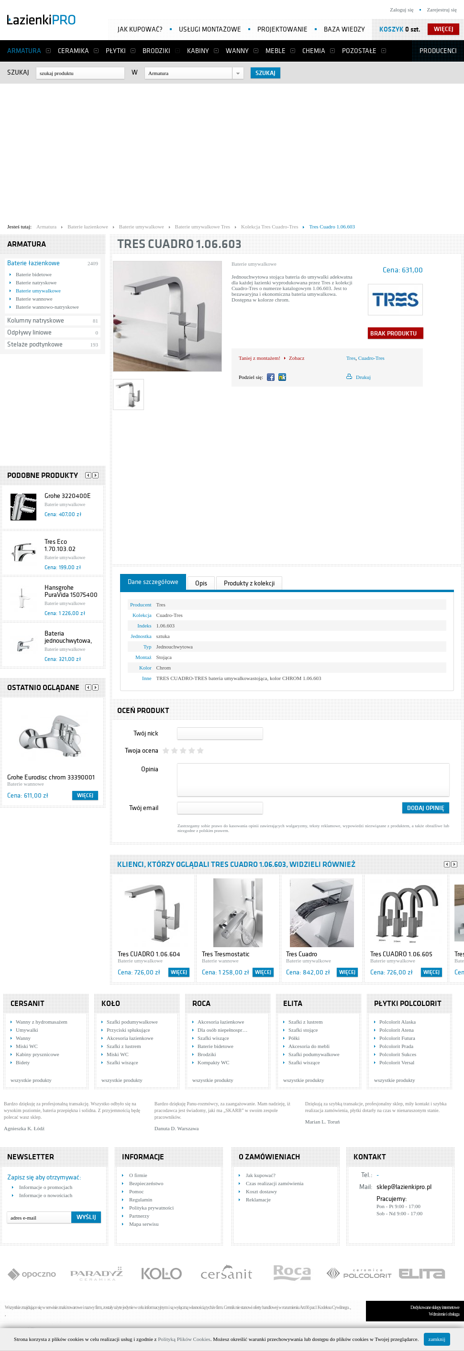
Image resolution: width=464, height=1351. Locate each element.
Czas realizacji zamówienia (274, 1183)
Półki (293, 1038)
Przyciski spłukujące (128, 1030)
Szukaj (18, 72)
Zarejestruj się (442, 9)
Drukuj (363, 377)
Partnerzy (139, 1216)
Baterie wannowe (34, 299)
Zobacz (296, 358)
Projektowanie (282, 29)
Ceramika (73, 50)
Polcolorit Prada (396, 1046)
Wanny (237, 50)
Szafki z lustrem (124, 1046)
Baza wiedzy (344, 29)
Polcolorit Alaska (397, 1022)
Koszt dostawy (261, 1191)
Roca (201, 1003)
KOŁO (110, 1003)
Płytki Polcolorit (408, 1003)
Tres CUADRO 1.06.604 (149, 954)
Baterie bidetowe (34, 274)
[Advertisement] (183, 151)
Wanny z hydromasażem (41, 1022)
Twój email (143, 807)
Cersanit (27, 1003)
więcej (443, 29)
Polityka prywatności (151, 1207)
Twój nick (145, 733)
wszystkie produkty (31, 1080)
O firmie (138, 1175)
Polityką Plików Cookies (184, 1339)
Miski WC (27, 1046)
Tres (350, 358)
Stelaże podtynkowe (35, 344)
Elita (292, 1003)
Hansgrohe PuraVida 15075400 (71, 591)
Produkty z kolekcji (249, 583)
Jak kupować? (140, 29)
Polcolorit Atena (396, 1030)
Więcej (85, 795)
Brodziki (156, 50)
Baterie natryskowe (36, 282)
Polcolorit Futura (397, 1038)
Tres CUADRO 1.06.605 (401, 954)
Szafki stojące (303, 1030)
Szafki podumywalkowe (132, 1022)
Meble (275, 50)
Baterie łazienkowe (33, 263)
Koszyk (391, 29)
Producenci (438, 50)
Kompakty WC (214, 1062)
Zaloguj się (401, 9)
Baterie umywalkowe (38, 290)
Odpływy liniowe (29, 332)
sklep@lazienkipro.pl (403, 1186)
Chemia (313, 50)
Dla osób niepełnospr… (222, 1030)
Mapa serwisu (143, 1224)
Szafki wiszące (122, 1062)
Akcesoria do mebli (309, 1046)
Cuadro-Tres (371, 358)
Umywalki (27, 1030)
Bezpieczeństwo (146, 1183)
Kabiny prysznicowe (37, 1054)
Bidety (23, 1062)
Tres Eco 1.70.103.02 (60, 545)
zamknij (437, 1339)
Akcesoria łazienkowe (130, 1038)
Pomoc (136, 1191)
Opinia (149, 769)
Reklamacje (258, 1199)
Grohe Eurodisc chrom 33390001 (51, 777)
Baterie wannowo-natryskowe (47, 307)
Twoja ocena (141, 750)
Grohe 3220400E (67, 495)
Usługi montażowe (210, 29)
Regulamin (140, 1199)
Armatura (24, 50)
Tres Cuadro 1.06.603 (179, 244)
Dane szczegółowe (153, 581)
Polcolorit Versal (396, 1062)
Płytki (116, 50)
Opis (201, 583)
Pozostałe (359, 50)
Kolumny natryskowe (35, 320)
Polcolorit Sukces (397, 1054)
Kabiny (198, 50)
